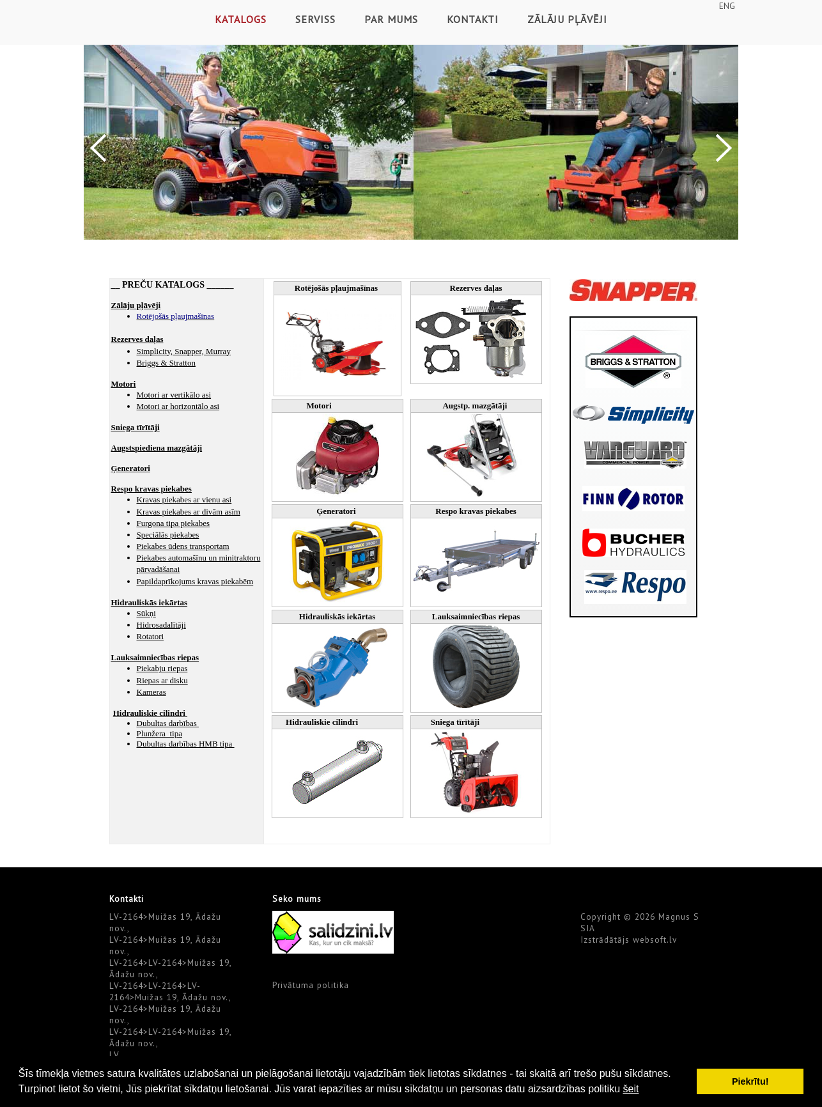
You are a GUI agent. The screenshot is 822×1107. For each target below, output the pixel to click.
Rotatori (150, 636)
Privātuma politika (310, 985)
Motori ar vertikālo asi (174, 394)
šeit (631, 1088)
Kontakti (473, 19)
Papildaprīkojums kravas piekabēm (195, 581)
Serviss (315, 19)
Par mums (391, 19)
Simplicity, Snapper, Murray (184, 351)
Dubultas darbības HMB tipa (186, 743)
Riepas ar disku (162, 680)
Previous (98, 148)
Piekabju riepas (162, 668)
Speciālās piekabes (168, 534)
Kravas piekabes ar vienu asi (184, 499)
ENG (727, 6)
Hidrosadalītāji (161, 625)
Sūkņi (146, 613)
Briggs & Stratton (166, 363)
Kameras (151, 692)
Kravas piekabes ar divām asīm (188, 511)
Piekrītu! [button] (750, 1081)
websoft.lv (655, 939)
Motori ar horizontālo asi (178, 406)
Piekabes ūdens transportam (183, 546)
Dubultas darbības (168, 723)
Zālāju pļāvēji (567, 19)
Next (724, 148)
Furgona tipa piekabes (173, 523)
